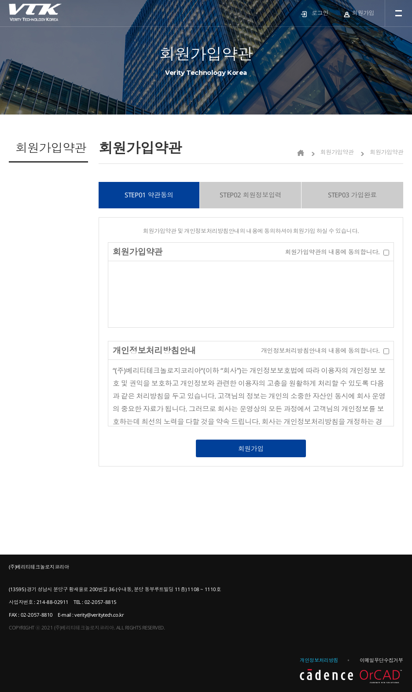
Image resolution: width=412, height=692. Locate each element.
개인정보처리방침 (319, 660)
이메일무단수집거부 (381, 660)
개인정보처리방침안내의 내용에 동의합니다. (320, 350)
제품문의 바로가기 (56, 178)
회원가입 (363, 13)
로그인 (320, 13)
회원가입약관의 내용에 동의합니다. (332, 252)
